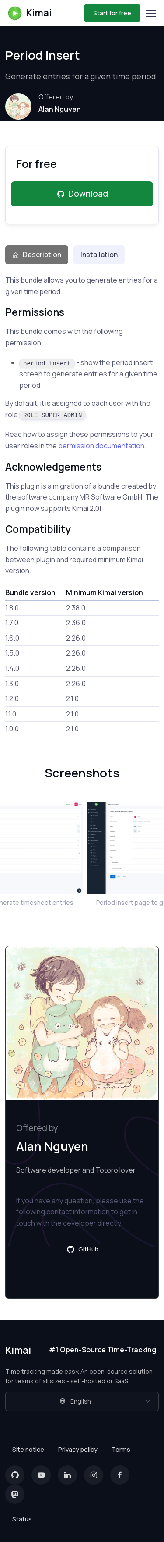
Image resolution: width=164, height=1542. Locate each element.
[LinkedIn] (67, 1475)
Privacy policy (78, 1449)
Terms (121, 1449)
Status (22, 1519)
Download (82, 193)
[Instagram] (93, 1475)
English (75, 1401)
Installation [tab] (99, 254)
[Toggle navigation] (150, 13)
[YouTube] (41, 1475)
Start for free (112, 13)
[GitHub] (14, 1475)
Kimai (29, 13)
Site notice (28, 1449)
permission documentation (101, 445)
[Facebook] (119, 1475)
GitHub (82, 1249)
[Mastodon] (14, 1494)
